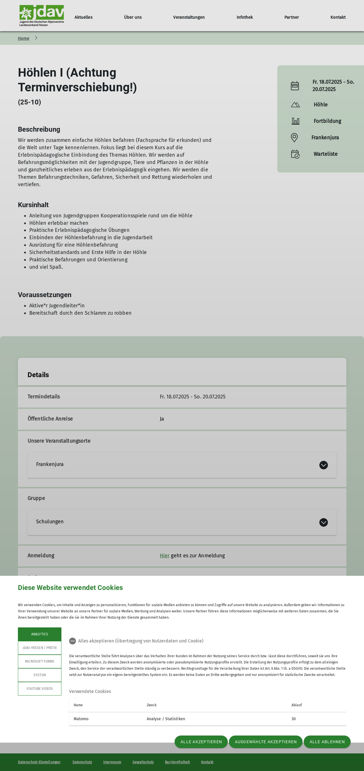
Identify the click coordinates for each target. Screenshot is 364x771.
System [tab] (40, 675)
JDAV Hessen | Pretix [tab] (40, 648)
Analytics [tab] (39, 634)
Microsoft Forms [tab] (39, 661)
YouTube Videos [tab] (39, 689)
